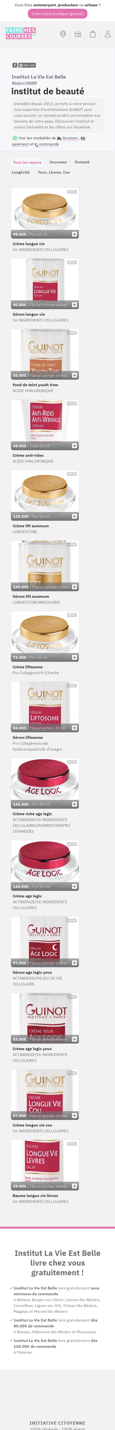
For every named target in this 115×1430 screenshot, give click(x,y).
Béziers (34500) (24, 83)
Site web (27, 65)
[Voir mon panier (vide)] (92, 34)
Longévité (21, 172)
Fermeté (82, 162)
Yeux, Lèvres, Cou (54, 172)
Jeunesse (58, 162)
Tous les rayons (27, 162)
